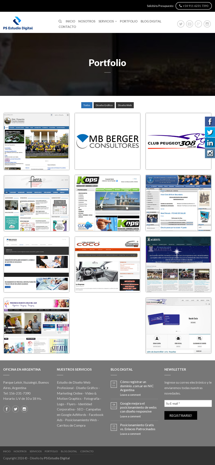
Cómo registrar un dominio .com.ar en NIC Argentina (137, 386)
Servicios (106, 21)
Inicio (70, 21)
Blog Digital (151, 21)
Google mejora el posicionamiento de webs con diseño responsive (138, 407)
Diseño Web (125, 105)
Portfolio (129, 21)
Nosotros (86, 21)
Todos (86, 105)
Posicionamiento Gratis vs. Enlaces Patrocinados (137, 427)
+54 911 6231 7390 (193, 6)
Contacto (67, 27)
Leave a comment (130, 394)
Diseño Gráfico (104, 105)
